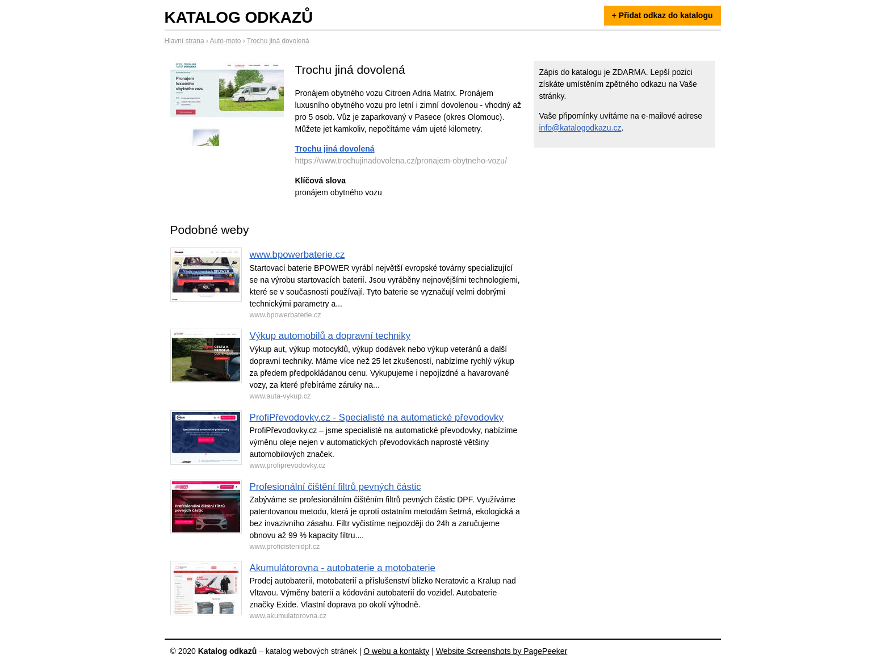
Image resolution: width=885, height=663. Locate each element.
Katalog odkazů (239, 17)
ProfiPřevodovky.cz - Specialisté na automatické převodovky (377, 417)
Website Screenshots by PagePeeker (502, 651)
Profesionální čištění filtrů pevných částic (335, 486)
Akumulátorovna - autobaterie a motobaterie (342, 568)
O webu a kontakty (396, 651)
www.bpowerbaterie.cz (297, 254)
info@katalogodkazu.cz (580, 127)
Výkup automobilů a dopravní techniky (330, 335)
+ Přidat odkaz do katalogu (662, 15)
